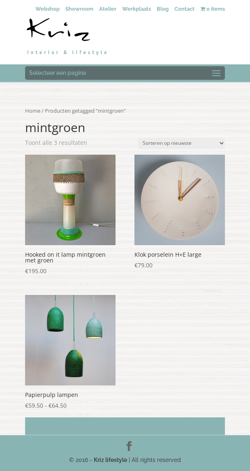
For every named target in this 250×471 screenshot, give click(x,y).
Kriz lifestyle (110, 460)
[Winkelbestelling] (181, 143)
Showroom (79, 9)
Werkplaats (136, 9)
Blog (163, 9)
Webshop (47, 9)
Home (32, 110)
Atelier (107, 9)
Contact (184, 9)
